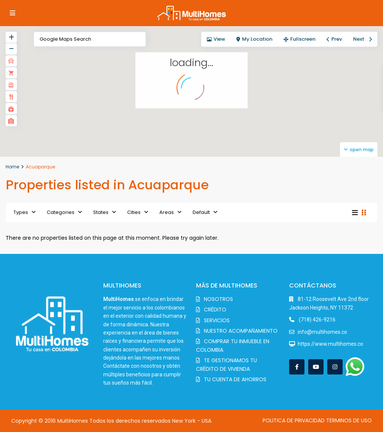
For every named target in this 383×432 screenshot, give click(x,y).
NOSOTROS (218, 299)
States (100, 212)
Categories (60, 212)
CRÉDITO (215, 309)
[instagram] (335, 366)
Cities (134, 212)
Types (20, 212)
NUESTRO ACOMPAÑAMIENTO (241, 331)
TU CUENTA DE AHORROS (235, 379)
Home (12, 167)
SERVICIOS (217, 320)
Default (201, 212)
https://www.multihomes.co (330, 344)
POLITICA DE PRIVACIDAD (294, 420)
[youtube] (316, 366)
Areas (166, 212)
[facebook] (296, 366)
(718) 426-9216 (316, 320)
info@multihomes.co (322, 332)
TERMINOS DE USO (349, 420)
